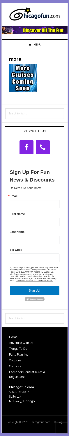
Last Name (17, 232)
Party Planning (19, 354)
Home (13, 337)
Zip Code (16, 249)
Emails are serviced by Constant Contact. (34, 281)
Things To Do (18, 348)
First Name (17, 214)
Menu (37, 44)
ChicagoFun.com (35, 15)
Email (14, 196)
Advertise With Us (21, 343)
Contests (15, 366)
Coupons (15, 360)
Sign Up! (34, 290)
